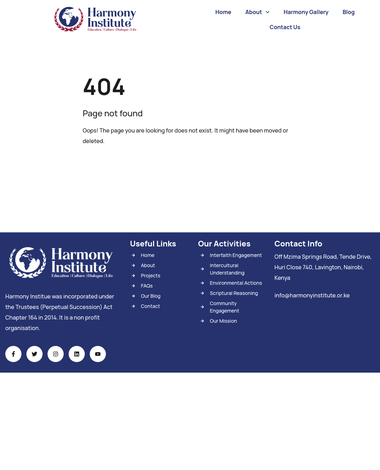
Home (223, 12)
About (257, 12)
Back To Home (111, 163)
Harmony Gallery (306, 12)
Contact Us (285, 27)
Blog (349, 12)
